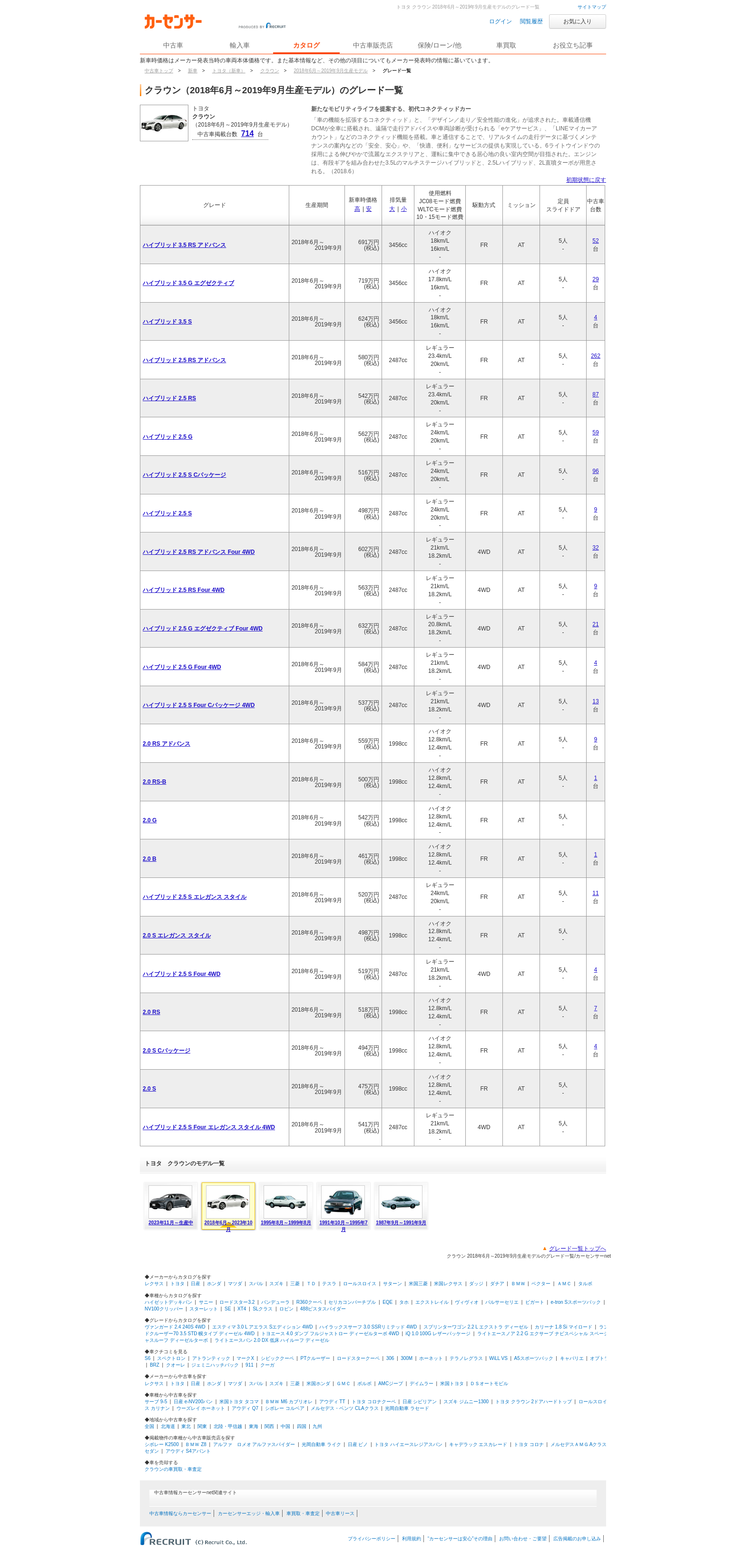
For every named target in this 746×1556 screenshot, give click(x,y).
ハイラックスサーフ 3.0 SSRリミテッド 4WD (368, 1326)
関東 (202, 1426)
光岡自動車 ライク (321, 1444)
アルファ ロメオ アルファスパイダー (254, 1444)
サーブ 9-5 (156, 1401)
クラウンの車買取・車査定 (173, 1469)
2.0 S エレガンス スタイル (177, 935)
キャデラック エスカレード (478, 1444)
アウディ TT (332, 1401)
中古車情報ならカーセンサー (180, 1513)
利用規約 (411, 1538)
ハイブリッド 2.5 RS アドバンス (184, 360)
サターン (392, 1283)
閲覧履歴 (531, 21)
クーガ (267, 1365)
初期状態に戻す (586, 180)
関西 (269, 1426)
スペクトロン (171, 1358)
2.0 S (149, 1088)
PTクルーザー (316, 1358)
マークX (245, 1358)
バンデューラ (275, 1302)
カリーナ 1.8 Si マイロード (563, 1326)
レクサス (154, 1283)
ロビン (286, 1308)
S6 (147, 1358)
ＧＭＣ (343, 1383)
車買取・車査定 (303, 1513)
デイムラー (421, 1383)
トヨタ (177, 1283)
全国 (149, 1426)
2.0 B (150, 859)
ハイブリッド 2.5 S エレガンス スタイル (194, 897)
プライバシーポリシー (371, 1538)
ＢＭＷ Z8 (195, 1444)
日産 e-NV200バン (193, 1401)
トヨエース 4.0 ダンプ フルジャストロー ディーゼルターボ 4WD (330, 1333)
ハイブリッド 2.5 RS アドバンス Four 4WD (199, 552)
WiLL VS (498, 1358)
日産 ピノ (358, 1444)
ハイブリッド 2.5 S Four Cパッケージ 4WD (199, 705)
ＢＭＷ (518, 1283)
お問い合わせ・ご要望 (523, 1538)
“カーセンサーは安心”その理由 (460, 1538)
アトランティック (211, 1358)
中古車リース (340, 1513)
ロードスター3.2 (237, 1302)
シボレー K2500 (162, 1444)
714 (247, 133)
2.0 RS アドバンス (166, 743)
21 (595, 624)
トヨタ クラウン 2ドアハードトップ (533, 1401)
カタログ (306, 45)
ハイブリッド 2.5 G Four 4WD (182, 667)
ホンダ (214, 1283)
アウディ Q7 (245, 1408)
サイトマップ (592, 7)
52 (595, 240)
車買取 (506, 45)
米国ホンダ (318, 1383)
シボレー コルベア (284, 1408)
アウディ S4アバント (188, 1451)
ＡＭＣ (564, 1283)
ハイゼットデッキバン (168, 1302)
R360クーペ (309, 1302)
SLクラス (263, 1308)
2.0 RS (151, 1012)
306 (390, 1358)
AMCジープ (390, 1383)
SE (228, 1308)
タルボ (585, 1283)
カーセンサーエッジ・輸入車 (249, 1513)
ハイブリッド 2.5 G (168, 436)
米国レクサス (448, 1283)
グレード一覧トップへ (577, 1248)
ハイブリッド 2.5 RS (169, 398)
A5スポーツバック (533, 1358)
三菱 (295, 1283)
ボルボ (364, 1383)
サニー (206, 1302)
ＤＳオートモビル (489, 1383)
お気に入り (577, 21)
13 (595, 701)
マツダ (235, 1283)
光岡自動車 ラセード (407, 1408)
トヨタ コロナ (529, 1444)
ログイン (500, 21)
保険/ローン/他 (439, 45)
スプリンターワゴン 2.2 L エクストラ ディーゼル (475, 1326)
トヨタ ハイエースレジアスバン (408, 1444)
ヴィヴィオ (467, 1302)
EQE (388, 1302)
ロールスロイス (359, 1283)
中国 (285, 1426)
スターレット (203, 1308)
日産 (195, 1283)
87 (595, 394)
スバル (256, 1283)
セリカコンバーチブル (352, 1302)
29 (595, 279)
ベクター (540, 1283)
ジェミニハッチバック (215, 1365)
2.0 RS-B (154, 781)
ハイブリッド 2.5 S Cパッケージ (184, 475)
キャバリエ (572, 1358)
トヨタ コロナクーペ (374, 1401)
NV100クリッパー (164, 1308)
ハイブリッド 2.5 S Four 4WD (181, 974)
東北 (186, 1426)
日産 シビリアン (419, 1401)
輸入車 (240, 45)
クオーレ (175, 1365)
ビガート (534, 1302)
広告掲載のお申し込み (577, 1538)
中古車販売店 (373, 45)
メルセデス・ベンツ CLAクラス (344, 1408)
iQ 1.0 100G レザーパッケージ (438, 1333)
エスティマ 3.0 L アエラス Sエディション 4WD (262, 1326)
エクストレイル (432, 1302)
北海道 (168, 1426)
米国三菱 (418, 1283)
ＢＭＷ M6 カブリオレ (288, 1401)
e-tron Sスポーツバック (576, 1302)
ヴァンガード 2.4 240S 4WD (175, 1326)
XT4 (241, 1308)
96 (595, 471)
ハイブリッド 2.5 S (167, 513)
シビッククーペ (277, 1358)
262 (595, 356)
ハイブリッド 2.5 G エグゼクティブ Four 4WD (203, 628)
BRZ (154, 1365)
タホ (404, 1302)
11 (595, 893)
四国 (301, 1426)
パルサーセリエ (502, 1302)
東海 (253, 1426)
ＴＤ (311, 1283)
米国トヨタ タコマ (239, 1401)
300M (406, 1358)
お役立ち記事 (573, 45)
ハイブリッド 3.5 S (167, 321)
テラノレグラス (466, 1358)
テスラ (329, 1283)
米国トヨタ (452, 1383)
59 (595, 432)
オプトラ (599, 1358)
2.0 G (150, 820)
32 (595, 547)
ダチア (497, 1283)
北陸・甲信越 (228, 1426)
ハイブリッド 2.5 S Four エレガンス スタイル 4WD (209, 1127)
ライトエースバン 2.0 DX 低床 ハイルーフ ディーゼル (272, 1340)
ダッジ (476, 1283)
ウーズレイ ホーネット (201, 1408)
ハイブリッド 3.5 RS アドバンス (184, 245)
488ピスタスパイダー (323, 1308)
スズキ (276, 1283)
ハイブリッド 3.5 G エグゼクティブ (188, 283)
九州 (317, 1426)
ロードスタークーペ (358, 1358)
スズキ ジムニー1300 (466, 1401)
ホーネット (431, 1358)
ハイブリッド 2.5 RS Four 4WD (184, 590)
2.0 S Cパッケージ (166, 1050)
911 (249, 1365)
